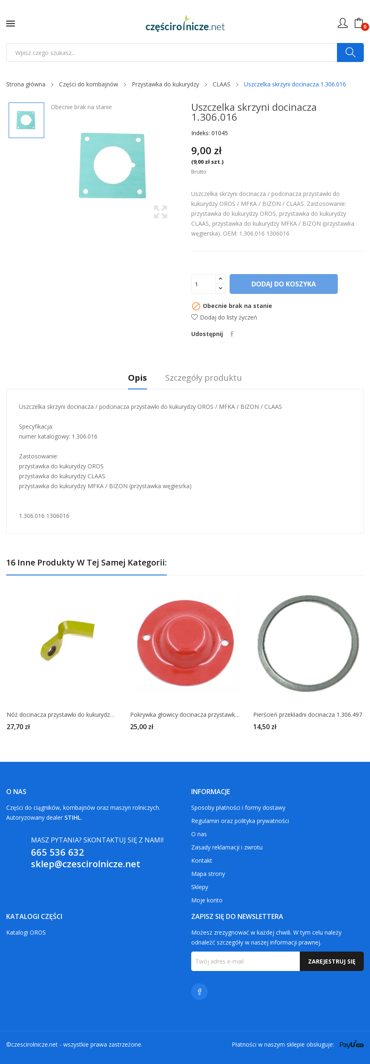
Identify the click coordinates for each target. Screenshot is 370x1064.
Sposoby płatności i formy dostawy (238, 807)
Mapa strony (208, 874)
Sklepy (199, 887)
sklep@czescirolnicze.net (85, 863)
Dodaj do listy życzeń (224, 317)
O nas (199, 834)
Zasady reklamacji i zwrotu (227, 847)
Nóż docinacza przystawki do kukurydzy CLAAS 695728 (62, 714)
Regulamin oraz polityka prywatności (240, 821)
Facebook (199, 991)
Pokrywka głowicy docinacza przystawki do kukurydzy (185, 714)
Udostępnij (232, 334)
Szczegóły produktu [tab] (207, 378)
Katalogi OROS (26, 932)
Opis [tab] (133, 378)
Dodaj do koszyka (284, 284)
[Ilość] (203, 284)
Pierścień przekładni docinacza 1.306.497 (307, 714)
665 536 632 (57, 852)
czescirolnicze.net (34, 1044)
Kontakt (201, 860)
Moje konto (207, 900)
